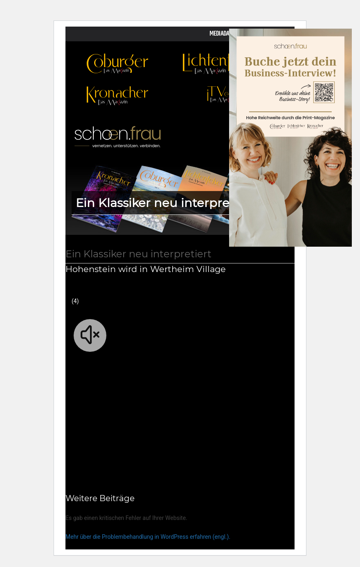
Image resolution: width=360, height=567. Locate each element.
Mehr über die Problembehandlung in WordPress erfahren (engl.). (147, 536)
